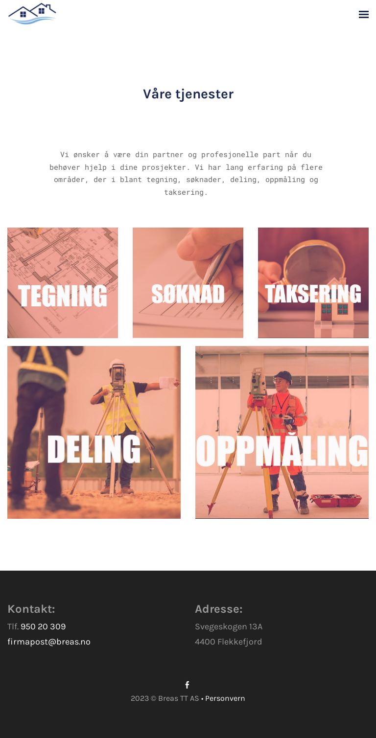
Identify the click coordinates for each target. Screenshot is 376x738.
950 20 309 (43, 626)
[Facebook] (187, 685)
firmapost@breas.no (49, 641)
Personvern (225, 698)
